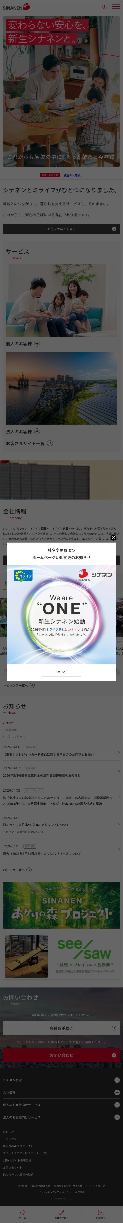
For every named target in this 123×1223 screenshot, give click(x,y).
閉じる (61, 672)
